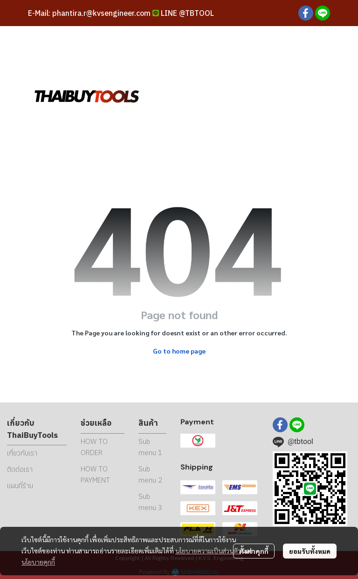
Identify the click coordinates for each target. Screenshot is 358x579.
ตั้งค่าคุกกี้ (253, 551)
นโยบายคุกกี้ (38, 562)
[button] (265, 95)
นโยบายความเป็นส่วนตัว (208, 550)
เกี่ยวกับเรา (22, 453)
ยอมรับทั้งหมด (309, 551)
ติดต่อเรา (20, 469)
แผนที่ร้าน (20, 485)
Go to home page (179, 351)
